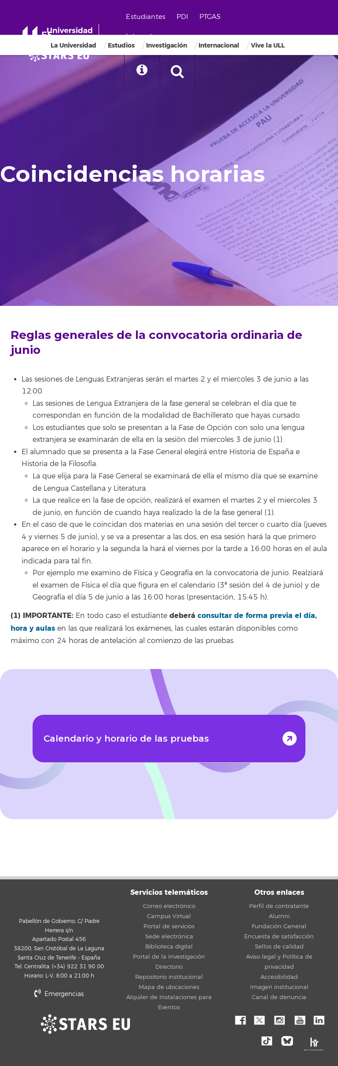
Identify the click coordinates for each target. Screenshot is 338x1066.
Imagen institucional (279, 987)
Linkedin (318, 1019)
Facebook (239, 1019)
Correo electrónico (169, 906)
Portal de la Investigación (169, 956)
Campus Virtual (169, 916)
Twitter (259, 1019)
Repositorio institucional (169, 977)
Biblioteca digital (169, 946)
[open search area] (177, 72)
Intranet (139, 36)
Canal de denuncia (279, 997)
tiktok (269, 1040)
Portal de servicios (169, 926)
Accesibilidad (279, 977)
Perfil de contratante (279, 906)
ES (47, 34)
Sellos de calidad (279, 946)
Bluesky (289, 1040)
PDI (182, 17)
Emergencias (59, 994)
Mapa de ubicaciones (169, 987)
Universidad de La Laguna (59, 898)
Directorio (169, 966)
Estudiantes (145, 17)
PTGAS (210, 17)
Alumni (279, 916)
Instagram (279, 1019)
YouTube (299, 1019)
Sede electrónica (169, 936)
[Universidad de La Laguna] (61, 55)
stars (103, 1024)
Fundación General (279, 926)
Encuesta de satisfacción (279, 936)
